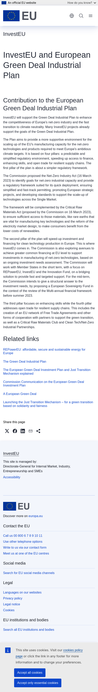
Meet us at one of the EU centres (26, 553)
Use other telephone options (22, 541)
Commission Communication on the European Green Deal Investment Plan (43, 383)
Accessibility (11, 477)
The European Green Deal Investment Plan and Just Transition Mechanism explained (47, 371)
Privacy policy (12, 598)
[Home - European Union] (19, 15)
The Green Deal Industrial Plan (24, 361)
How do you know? (81, 2)
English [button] (71, 15)
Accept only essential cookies (37, 683)
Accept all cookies (29, 672)
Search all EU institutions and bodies (28, 629)
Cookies (9, 610)
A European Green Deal (19, 394)
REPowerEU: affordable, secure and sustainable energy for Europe (44, 351)
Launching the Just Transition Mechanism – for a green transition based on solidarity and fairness (48, 403)
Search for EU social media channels (28, 573)
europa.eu (36, 516)
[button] (7, 431)
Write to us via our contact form (24, 547)
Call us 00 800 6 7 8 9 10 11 (22, 535)
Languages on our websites (22, 592)
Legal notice (11, 604)
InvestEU (11, 453)
